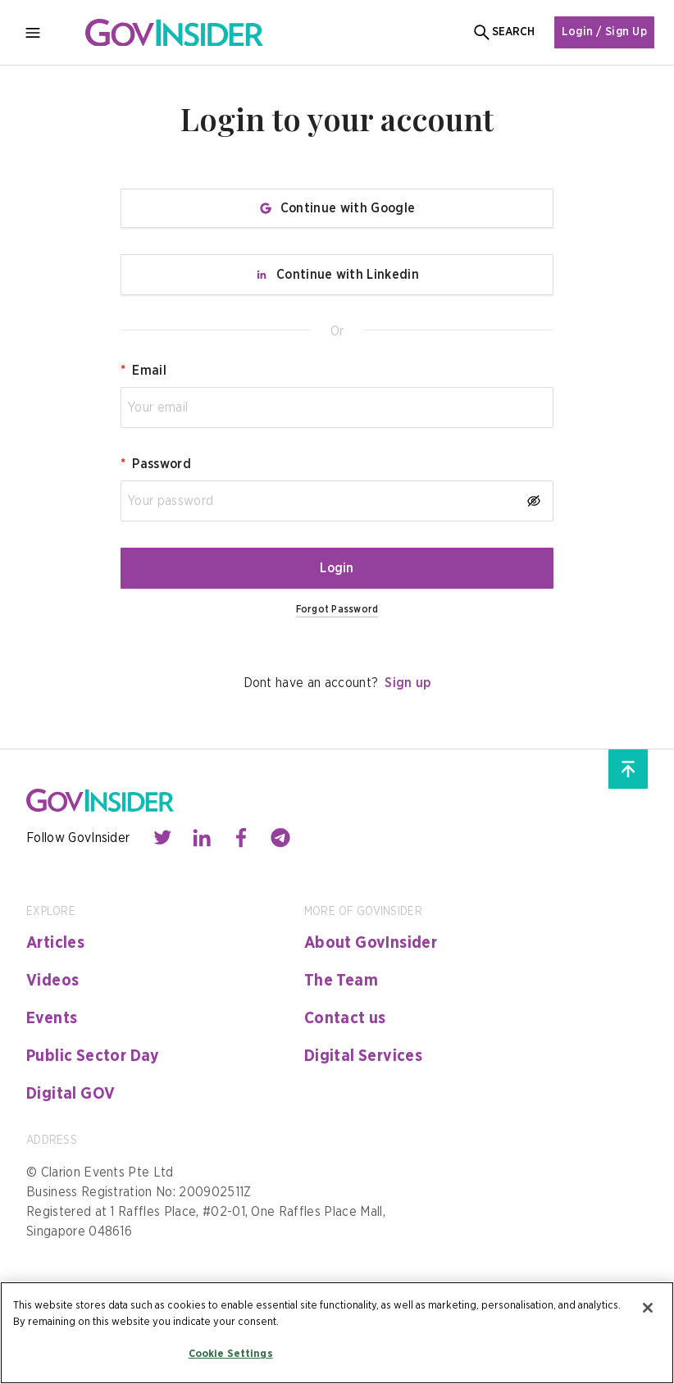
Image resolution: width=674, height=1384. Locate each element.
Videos (52, 980)
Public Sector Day (93, 1056)
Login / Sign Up (604, 32)
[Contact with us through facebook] (241, 838)
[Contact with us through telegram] (280, 838)
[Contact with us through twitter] (162, 838)
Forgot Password (337, 609)
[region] (337, 1333)
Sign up (407, 683)
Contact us (345, 1018)
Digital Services (363, 1056)
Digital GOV (70, 1094)
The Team (341, 980)
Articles (55, 943)
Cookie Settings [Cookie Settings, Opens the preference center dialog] (231, 1354)
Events (51, 1018)
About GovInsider (370, 943)
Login (337, 568)
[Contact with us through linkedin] (202, 838)
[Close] (648, 1308)
